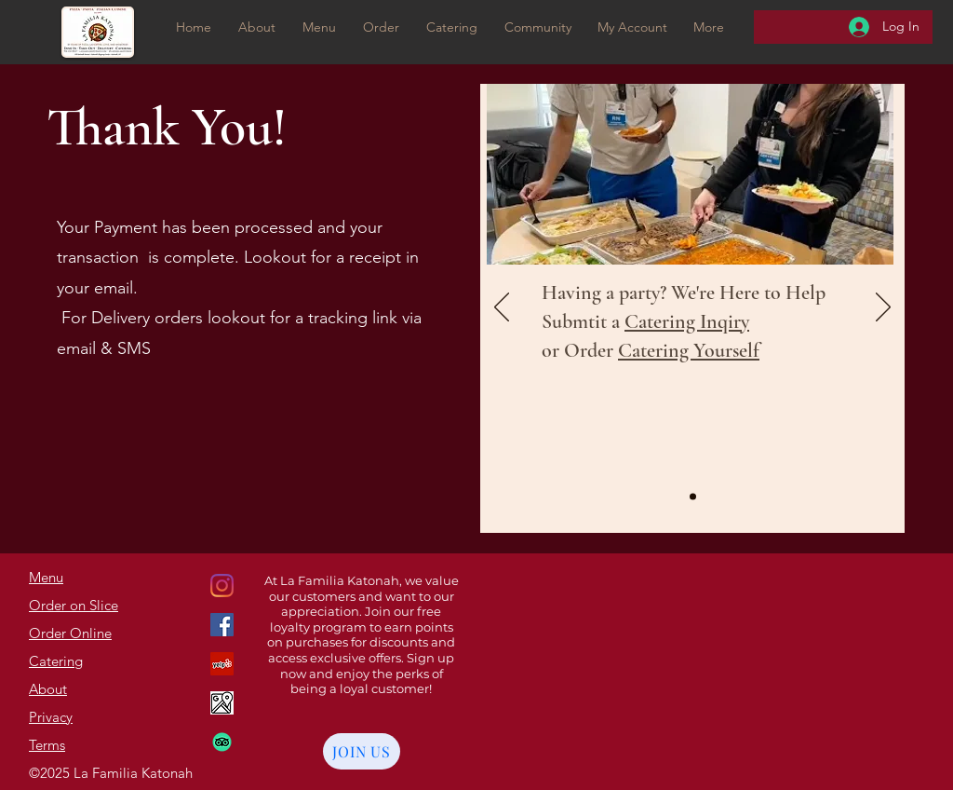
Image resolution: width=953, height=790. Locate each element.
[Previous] (501, 308)
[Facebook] (222, 663)
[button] (380, 27)
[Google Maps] (222, 703)
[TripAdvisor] (222, 742)
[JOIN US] (361, 751)
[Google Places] (222, 585)
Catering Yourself (688, 350)
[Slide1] (693, 497)
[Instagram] (222, 624)
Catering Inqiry (686, 321)
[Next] (883, 308)
